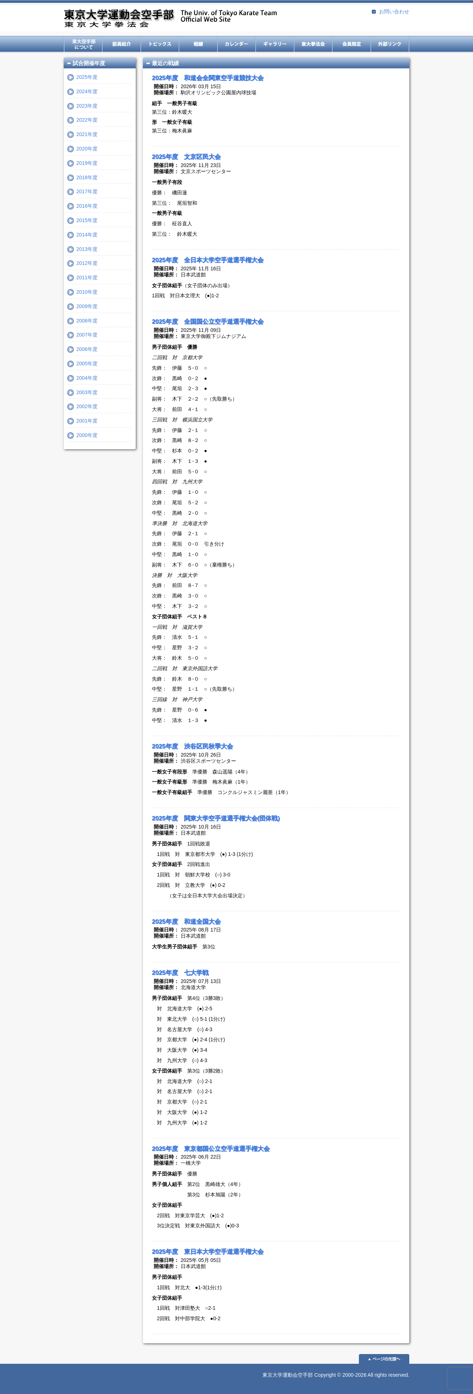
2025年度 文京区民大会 (186, 156)
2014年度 (87, 235)
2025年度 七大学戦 (180, 972)
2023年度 (87, 106)
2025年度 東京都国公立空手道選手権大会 (211, 1148)
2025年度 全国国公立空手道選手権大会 (207, 321)
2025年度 (87, 77)
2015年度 (87, 220)
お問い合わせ (394, 11)
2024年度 (87, 91)
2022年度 (87, 120)
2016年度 (87, 206)
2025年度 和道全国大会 (186, 921)
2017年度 (87, 191)
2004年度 (87, 378)
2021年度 (87, 134)
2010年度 (87, 292)
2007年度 (87, 335)
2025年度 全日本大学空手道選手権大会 (207, 260)
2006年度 (87, 349)
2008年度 (87, 321)
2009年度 (87, 306)
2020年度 (87, 149)
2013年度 (87, 249)
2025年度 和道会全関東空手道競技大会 (207, 78)
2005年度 (87, 363)
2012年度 (87, 263)
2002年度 (87, 406)
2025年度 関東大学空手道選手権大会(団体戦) (216, 818)
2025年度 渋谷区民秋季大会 (192, 746)
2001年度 (87, 421)
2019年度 (87, 163)
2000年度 (87, 435)
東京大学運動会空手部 (170, 19)
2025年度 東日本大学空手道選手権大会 (207, 1251)
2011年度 (87, 277)
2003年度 (87, 392)
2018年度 (87, 177)
